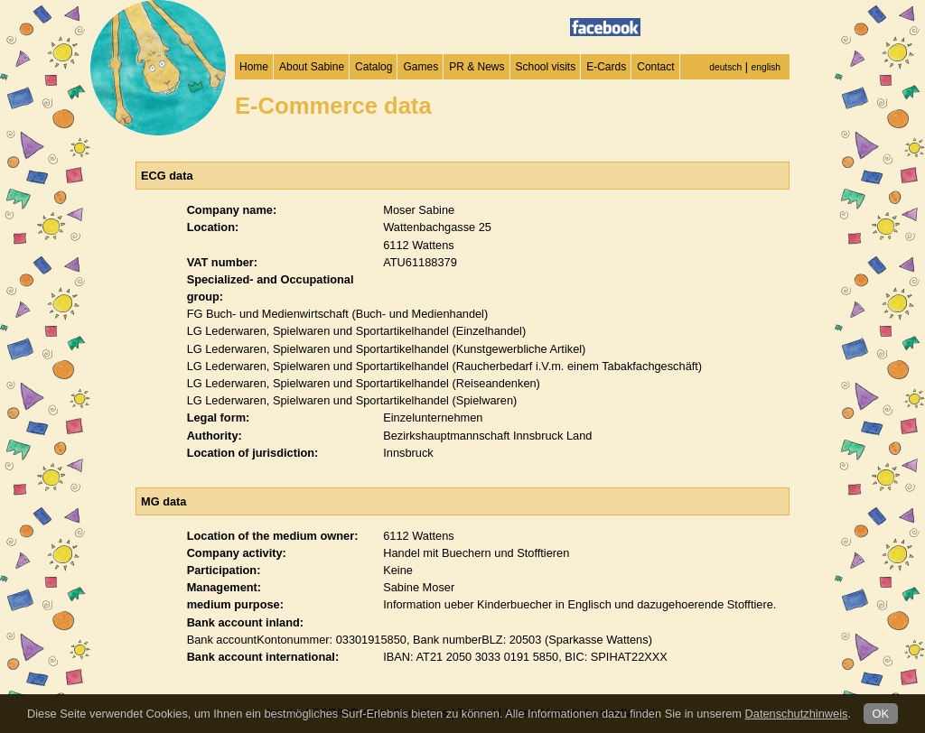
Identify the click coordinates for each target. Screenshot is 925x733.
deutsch (725, 67)
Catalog (373, 66)
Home (253, 66)
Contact (655, 66)
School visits (546, 66)
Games (420, 66)
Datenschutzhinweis (796, 713)
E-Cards (606, 66)
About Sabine (311, 66)
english (766, 67)
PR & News (476, 66)
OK (881, 713)
